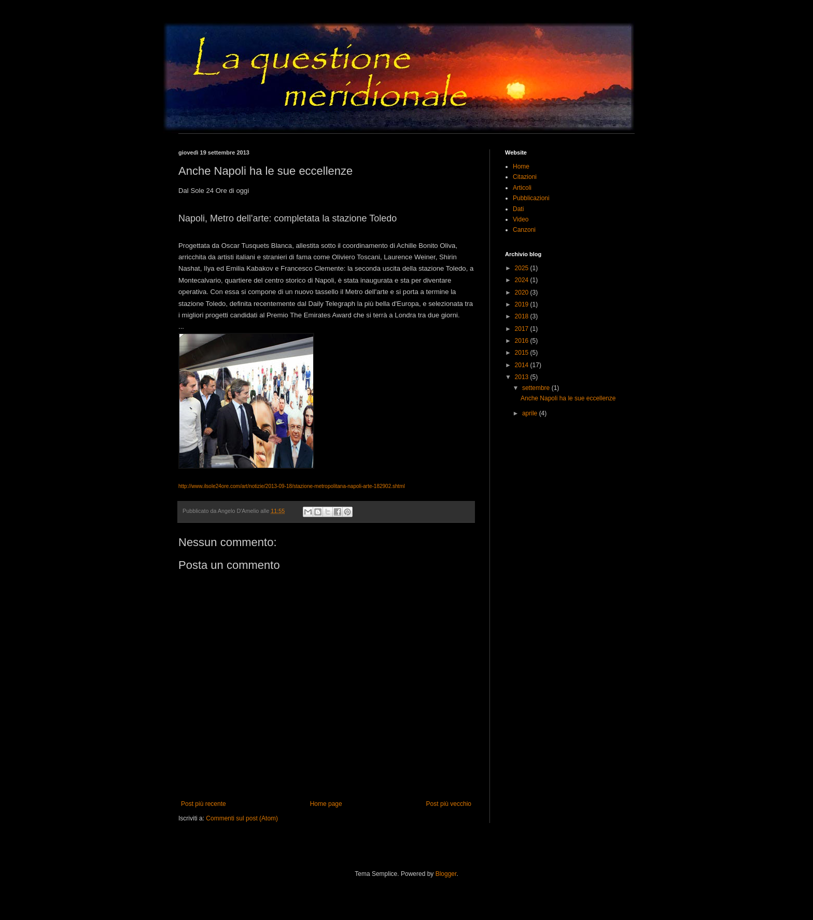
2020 (522, 292)
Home (521, 166)
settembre (537, 388)
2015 (522, 352)
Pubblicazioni (531, 198)
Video (520, 219)
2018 (522, 316)
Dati (518, 209)
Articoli (522, 187)
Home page (326, 803)
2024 (522, 280)
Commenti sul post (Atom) (242, 818)
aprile (530, 413)
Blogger (446, 873)
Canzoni (524, 229)
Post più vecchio (448, 803)
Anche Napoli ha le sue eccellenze (568, 398)
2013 (522, 377)
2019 (522, 304)
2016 (522, 340)
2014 (522, 365)
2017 (522, 328)
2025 (522, 268)
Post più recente (203, 803)
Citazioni (525, 176)
